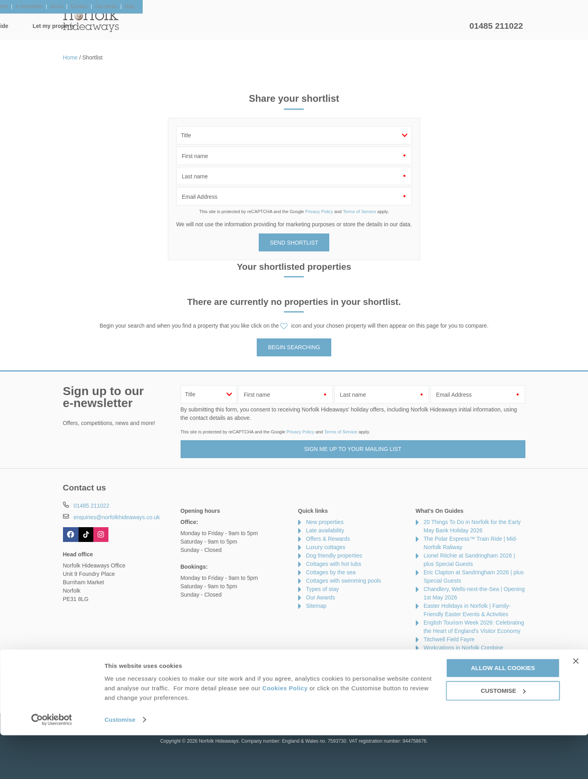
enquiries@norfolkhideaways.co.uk (116, 517)
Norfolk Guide (372, 26)
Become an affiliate (248, 689)
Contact (72, 689)
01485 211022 (496, 25)
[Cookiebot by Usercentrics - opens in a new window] (52, 763)
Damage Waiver (147, 689)
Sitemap (316, 606)
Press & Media (195, 689)
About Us (104, 689)
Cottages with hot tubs (334, 564)
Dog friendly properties (334, 555)
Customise (120, 763)
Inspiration (244, 26)
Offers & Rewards (306, 26)
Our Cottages (188, 26)
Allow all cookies (503, 711)
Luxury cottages (326, 547)
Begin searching (294, 347)
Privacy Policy (319, 211)
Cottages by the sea (331, 572)
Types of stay (322, 589)
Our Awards (320, 597)
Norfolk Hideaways (91, 20)
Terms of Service (359, 211)
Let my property (436, 26)
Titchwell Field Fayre (449, 639)
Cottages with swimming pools (343, 580)
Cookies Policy (285, 731)
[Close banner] (575, 705)
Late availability (325, 530)
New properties (325, 522)
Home (138, 26)
